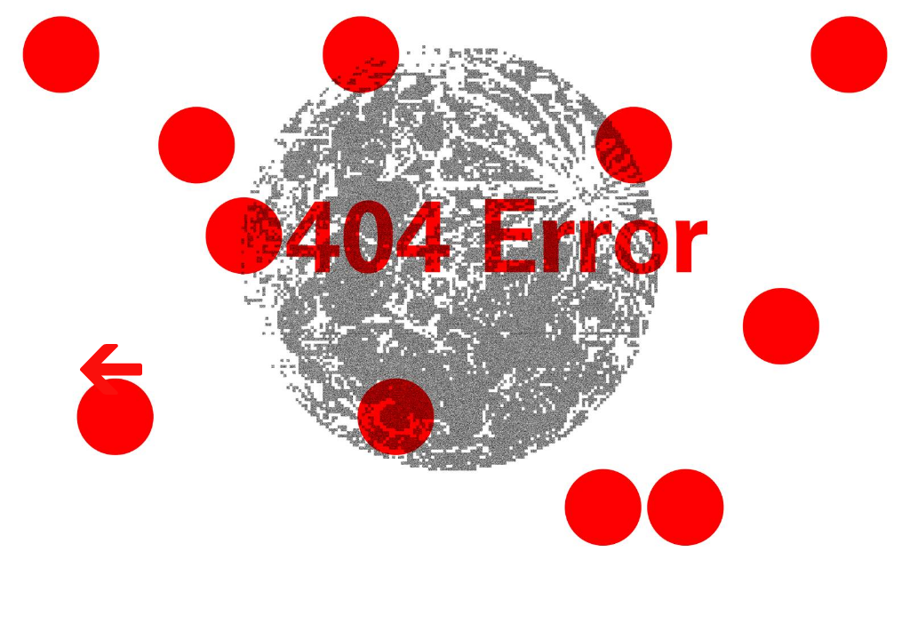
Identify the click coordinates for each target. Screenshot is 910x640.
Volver (89, 341)
